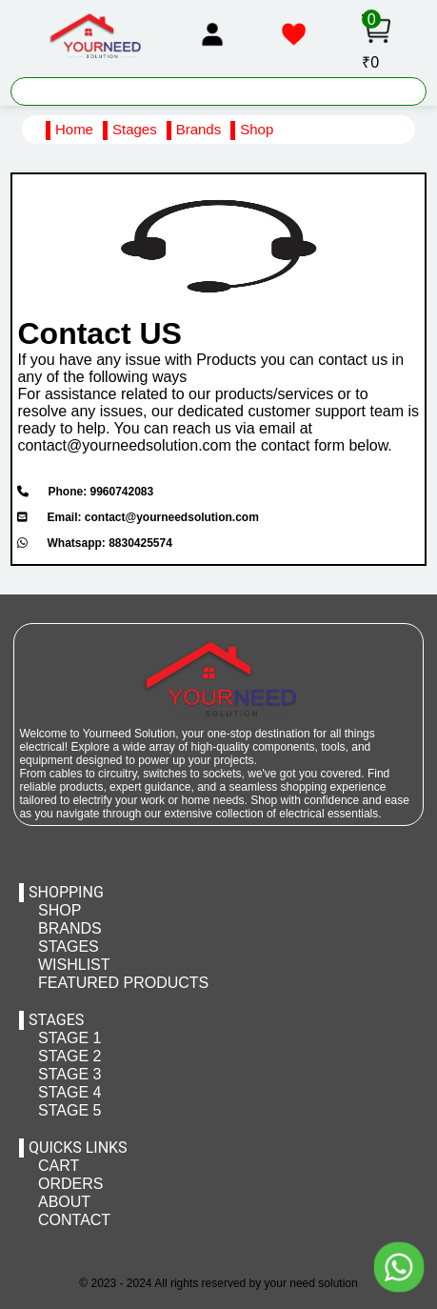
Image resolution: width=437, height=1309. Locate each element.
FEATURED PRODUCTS (123, 983)
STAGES (68, 946)
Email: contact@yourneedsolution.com (137, 517)
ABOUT (64, 1202)
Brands (199, 129)
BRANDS (70, 928)
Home (74, 129)
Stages (134, 129)
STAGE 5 (69, 1110)
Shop (256, 129)
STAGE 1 (69, 1038)
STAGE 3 (69, 1074)
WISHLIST (74, 965)
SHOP (59, 910)
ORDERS (70, 1184)
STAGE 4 (69, 1092)
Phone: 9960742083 (85, 491)
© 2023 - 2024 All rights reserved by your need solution (218, 1283)
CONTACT (74, 1220)
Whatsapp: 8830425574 (94, 543)
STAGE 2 (69, 1056)
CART (58, 1166)
